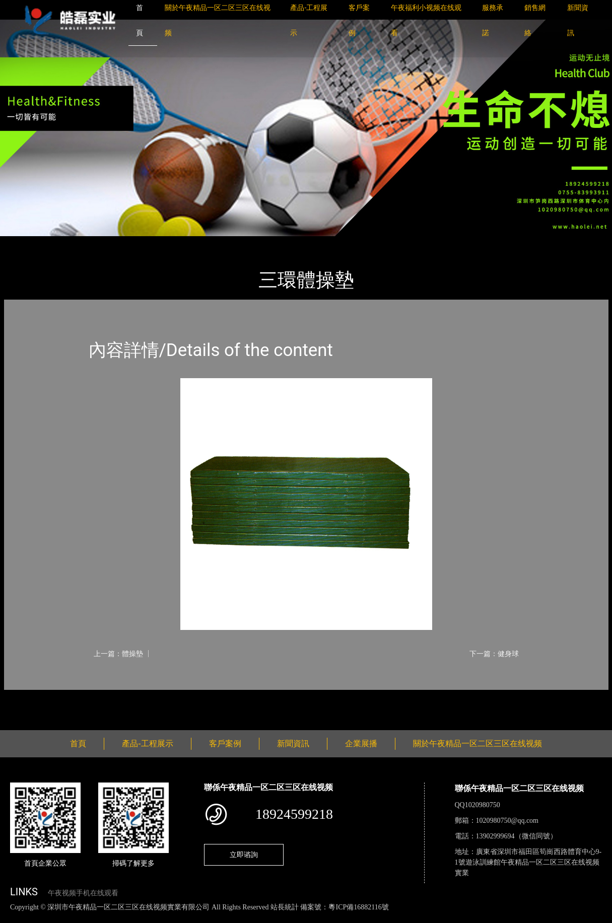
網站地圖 (15, 917)
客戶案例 (225, 743)
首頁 (21, 243)
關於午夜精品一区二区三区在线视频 (477, 743)
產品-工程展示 (64, 243)
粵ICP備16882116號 (358, 907)
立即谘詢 (244, 854)
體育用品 (115, 243)
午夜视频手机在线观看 (83, 893)
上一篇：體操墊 (118, 653)
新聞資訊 (293, 743)
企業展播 (361, 743)
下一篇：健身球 (494, 653)
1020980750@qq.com (507, 820)
